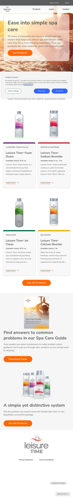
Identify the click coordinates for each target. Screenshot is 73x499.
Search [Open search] (67, 3)
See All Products (36, 282)
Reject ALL (41, 91)
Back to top (62, 494)
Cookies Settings (58, 483)
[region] (36, 84)
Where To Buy (54, 3)
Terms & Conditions (46, 460)
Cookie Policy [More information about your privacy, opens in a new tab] (28, 84)
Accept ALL (59, 91)
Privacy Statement (26, 460)
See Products (20, 52)
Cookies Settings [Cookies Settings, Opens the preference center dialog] (13, 91)
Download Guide (18, 359)
